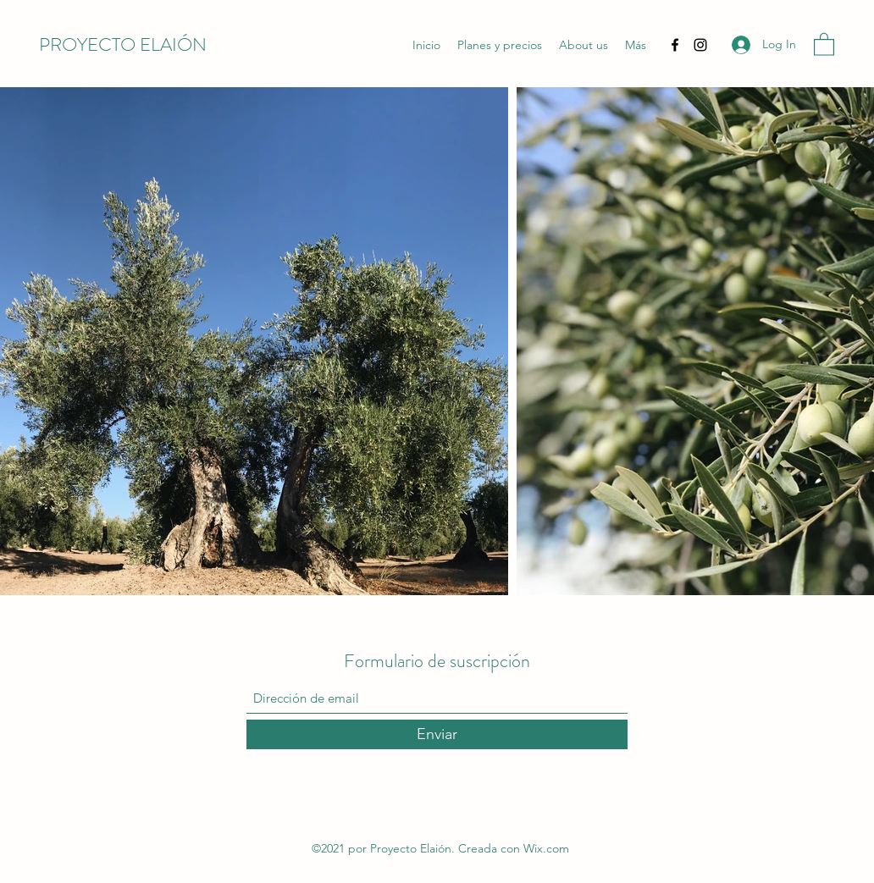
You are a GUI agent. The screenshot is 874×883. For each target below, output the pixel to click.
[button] (824, 43)
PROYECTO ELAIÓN (123, 44)
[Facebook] (675, 44)
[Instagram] (700, 44)
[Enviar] (437, 734)
